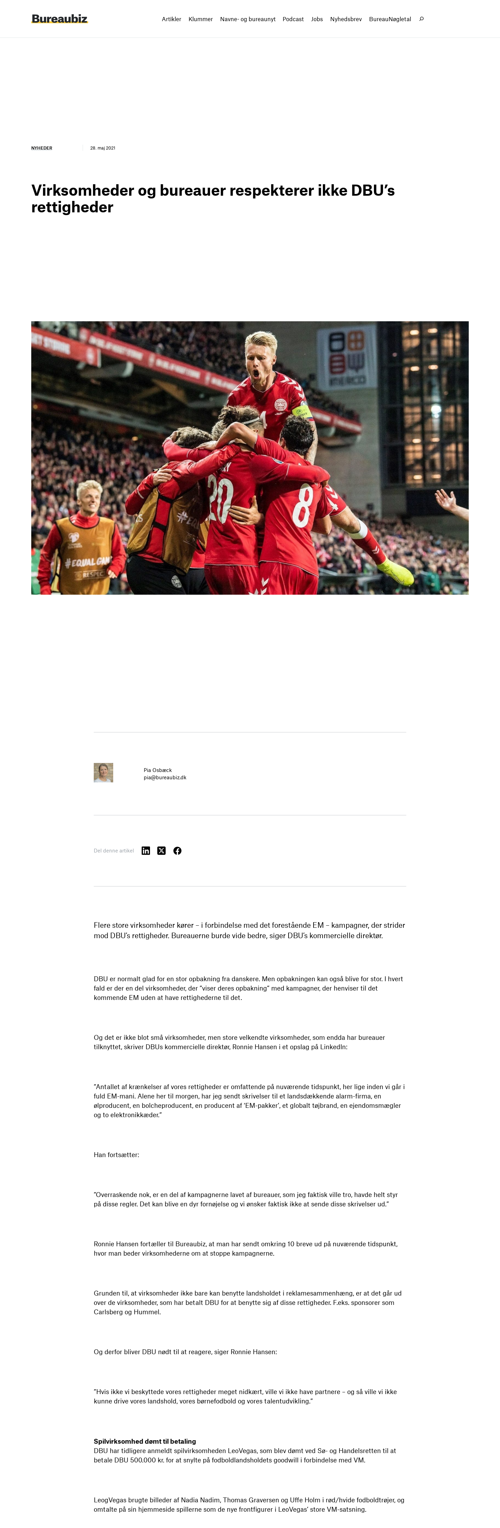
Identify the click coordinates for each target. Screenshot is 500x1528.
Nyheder (41, 148)
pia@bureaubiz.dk (165, 777)
